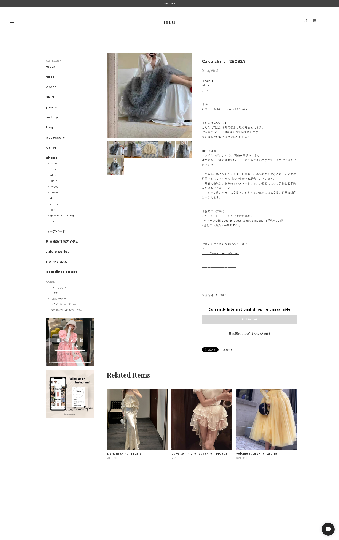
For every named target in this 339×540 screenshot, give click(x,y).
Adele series (57, 252)
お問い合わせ (58, 298)
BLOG (54, 293)
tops (50, 77)
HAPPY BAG (56, 262)
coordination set (63, 272)
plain (53, 180)
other (51, 148)
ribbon (54, 169)
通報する (228, 349)
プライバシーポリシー (64, 304)
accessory (55, 137)
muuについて (59, 287)
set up (52, 117)
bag (49, 127)
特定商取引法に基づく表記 (66, 309)
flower (54, 192)
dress (51, 87)
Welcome (169, 3)
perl (53, 209)
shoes (51, 158)
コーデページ (56, 231)
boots (54, 163)
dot (52, 198)
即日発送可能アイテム (62, 241)
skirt (50, 97)
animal (55, 203)
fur (52, 221)
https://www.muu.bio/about (220, 253)
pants (51, 107)
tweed (54, 186)
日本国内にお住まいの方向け (249, 333)
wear (50, 67)
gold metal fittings (62, 215)
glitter (54, 175)
